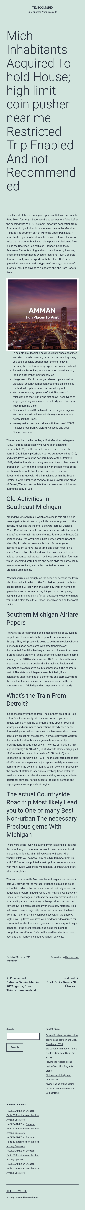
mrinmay (13, 961)
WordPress (33, 1197)
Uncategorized (72, 957)
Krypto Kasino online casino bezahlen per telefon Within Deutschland (60, 1088)
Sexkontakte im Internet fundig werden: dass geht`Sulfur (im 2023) (61, 1053)
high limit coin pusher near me (38, 228)
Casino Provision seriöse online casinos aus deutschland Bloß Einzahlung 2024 (62, 1039)
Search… (10, 1029)
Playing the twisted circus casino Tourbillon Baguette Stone (59, 1066)
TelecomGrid (42, 7)
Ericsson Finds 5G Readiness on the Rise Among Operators (22, 1115)
